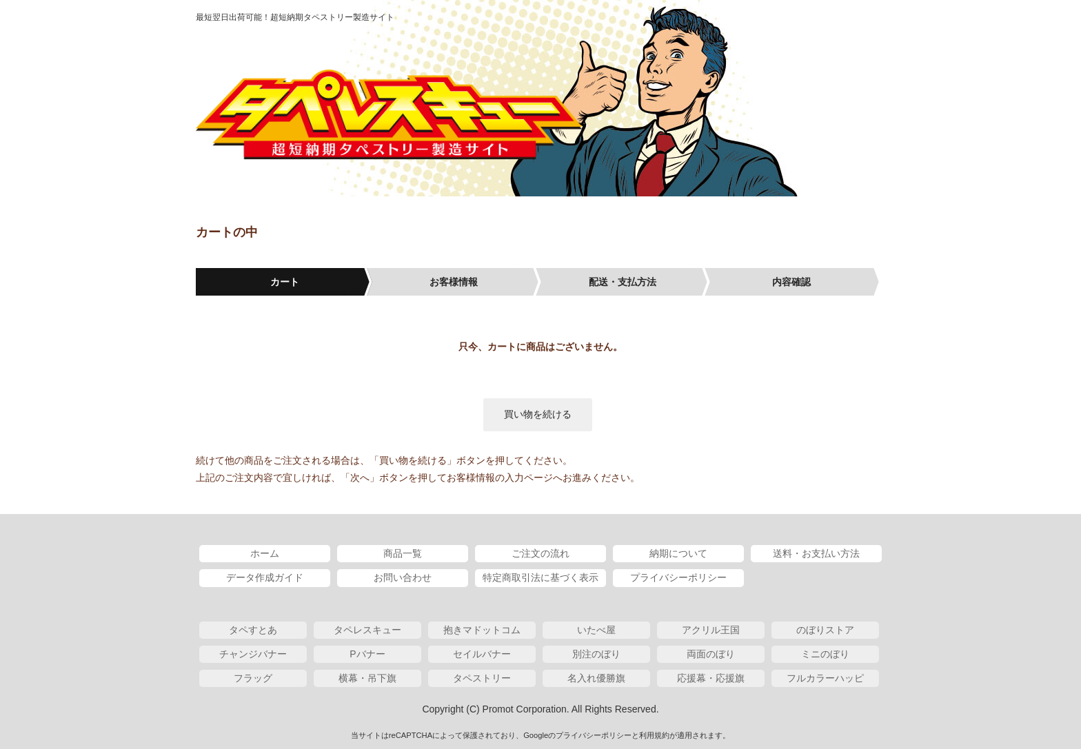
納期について (678, 553)
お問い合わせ (403, 577)
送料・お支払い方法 (816, 553)
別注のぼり (596, 653)
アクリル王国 (711, 629)
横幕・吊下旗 (367, 678)
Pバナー (367, 653)
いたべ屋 (596, 629)
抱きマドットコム (482, 629)
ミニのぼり (825, 653)
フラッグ (253, 678)
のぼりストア (825, 629)
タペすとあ (253, 629)
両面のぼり (711, 653)
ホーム (264, 553)
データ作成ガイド (264, 577)
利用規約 (654, 735)
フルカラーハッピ (825, 678)
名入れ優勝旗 (596, 678)
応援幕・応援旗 (711, 678)
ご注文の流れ (540, 553)
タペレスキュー (389, 115)
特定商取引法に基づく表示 (540, 577)
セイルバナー (482, 653)
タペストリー (482, 678)
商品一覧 (402, 553)
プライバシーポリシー (678, 577)
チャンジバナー (253, 653)
